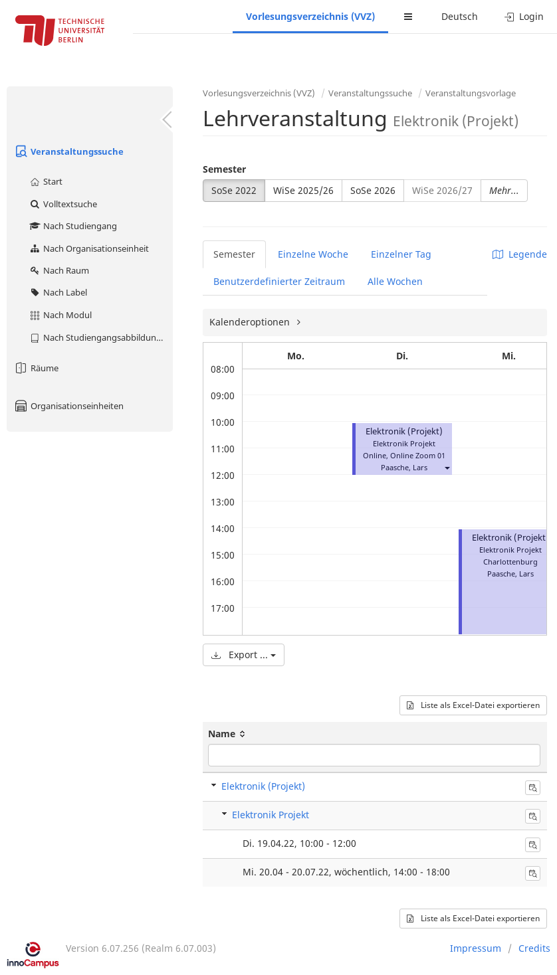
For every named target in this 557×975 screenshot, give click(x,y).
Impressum (475, 948)
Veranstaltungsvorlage (470, 93)
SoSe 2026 (372, 190)
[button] (446, 467)
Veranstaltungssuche (68, 151)
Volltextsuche (63, 204)
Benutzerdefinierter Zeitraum (279, 281)
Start (45, 181)
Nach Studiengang (73, 226)
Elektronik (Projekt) (404, 431)
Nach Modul (60, 315)
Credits (534, 948)
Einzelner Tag (401, 254)
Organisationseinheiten (68, 406)
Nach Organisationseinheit (89, 248)
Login (524, 16)
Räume (35, 368)
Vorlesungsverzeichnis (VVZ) (310, 16)
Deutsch (459, 16)
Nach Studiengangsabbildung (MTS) (101, 337)
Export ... (243, 654)
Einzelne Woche (313, 254)
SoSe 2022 (234, 190)
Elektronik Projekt (270, 814)
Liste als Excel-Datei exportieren (473, 705)
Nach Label (58, 292)
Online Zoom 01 (417, 455)
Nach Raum (59, 270)
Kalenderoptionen (250, 321)
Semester (224, 169)
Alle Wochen (395, 281)
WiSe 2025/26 (303, 190)
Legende (520, 254)
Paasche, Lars (404, 467)
